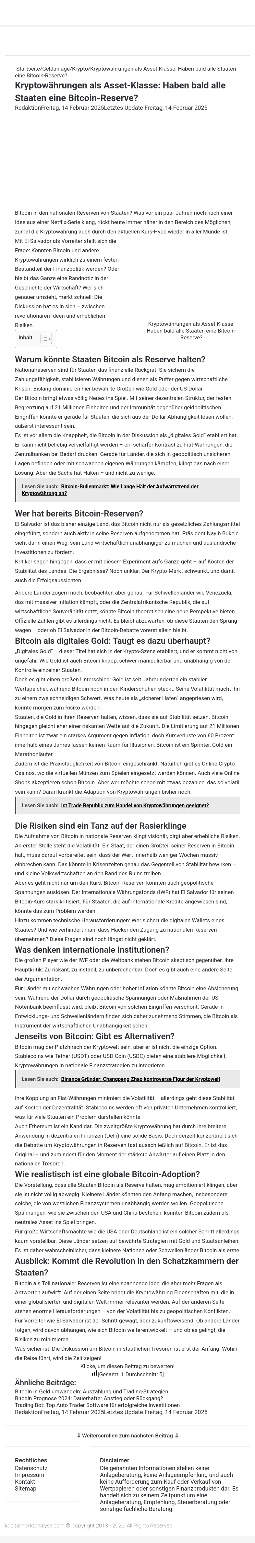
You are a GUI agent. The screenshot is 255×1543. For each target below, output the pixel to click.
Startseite (27, 68)
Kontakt (25, 1481)
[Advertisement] (127, 159)
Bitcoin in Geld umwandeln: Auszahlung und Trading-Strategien (91, 1391)
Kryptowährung (154, 1292)
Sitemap (25, 1488)
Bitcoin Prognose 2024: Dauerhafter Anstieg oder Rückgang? (89, 1398)
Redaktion (28, 107)
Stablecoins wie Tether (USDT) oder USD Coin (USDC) (80, 1056)
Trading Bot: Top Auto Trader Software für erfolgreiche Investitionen (97, 1405)
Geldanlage (56, 68)
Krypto (80, 68)
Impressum (29, 1474)
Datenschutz (31, 1468)
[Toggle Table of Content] (43, 339)
